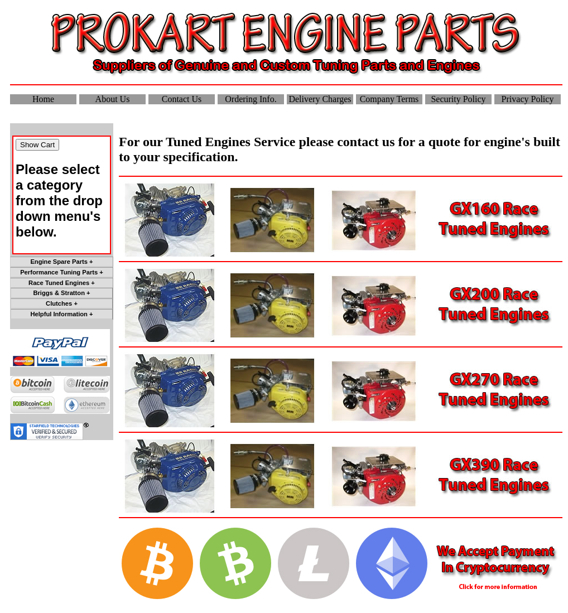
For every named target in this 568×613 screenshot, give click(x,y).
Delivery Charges (319, 99)
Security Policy (458, 99)
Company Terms (389, 99)
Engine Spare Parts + (61, 261)
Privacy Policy (528, 99)
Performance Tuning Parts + (61, 272)
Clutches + (62, 303)
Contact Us (182, 99)
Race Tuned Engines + (61, 282)
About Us (112, 99)
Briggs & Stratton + (61, 292)
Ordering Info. (250, 99)
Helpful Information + (61, 314)
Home (43, 99)
